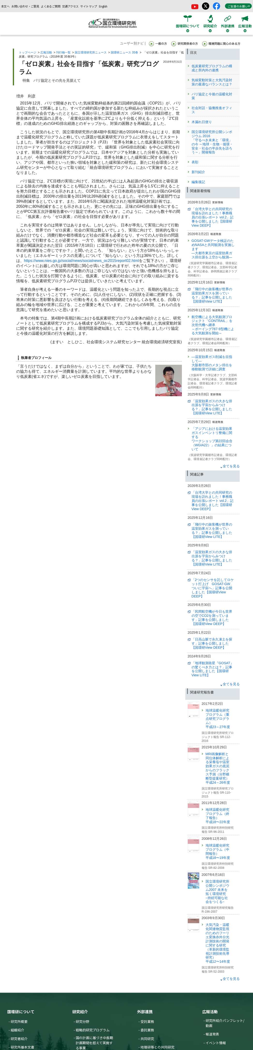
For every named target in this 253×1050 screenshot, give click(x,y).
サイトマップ (88, 6)
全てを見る (231, 466)
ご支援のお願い (239, 6)
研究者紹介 (19, 1038)
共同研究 (147, 1038)
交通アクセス (70, 6)
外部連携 (145, 1011)
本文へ (5, 6)
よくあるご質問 (50, 6)
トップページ (27, 52)
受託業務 (147, 1021)
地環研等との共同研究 (157, 1047)
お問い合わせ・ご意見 (25, 6)
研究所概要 (19, 1021)
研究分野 (82, 1021)
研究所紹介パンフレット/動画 (225, 1023)
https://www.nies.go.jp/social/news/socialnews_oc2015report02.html (81, 261)
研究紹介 (80, 1011)
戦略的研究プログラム (93, 1030)
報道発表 (212, 1034)
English (103, 6)
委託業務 (147, 1030)
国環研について (20, 1011)
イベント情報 (216, 1042)
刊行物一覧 (63, 52)
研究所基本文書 (22, 1047)
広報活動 (46, 52)
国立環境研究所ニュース (91, 52)
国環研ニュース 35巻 (124, 52)
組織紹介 (17, 1030)
